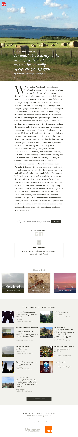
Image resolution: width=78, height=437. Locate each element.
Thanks (56, 222)
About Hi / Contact (28, 413)
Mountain (31, 51)
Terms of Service (50, 413)
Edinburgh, (36, 73)
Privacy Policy (39, 413)
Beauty (24, 51)
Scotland (17, 51)
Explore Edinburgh (39, 399)
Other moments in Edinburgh (39, 307)
